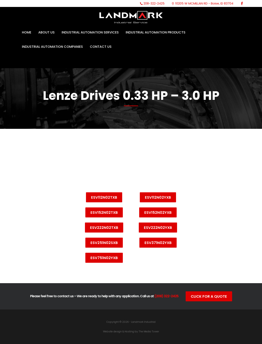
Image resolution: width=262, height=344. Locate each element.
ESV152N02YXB (158, 212)
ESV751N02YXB (104, 257)
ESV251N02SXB (104, 242)
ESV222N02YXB (158, 227)
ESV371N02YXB (158, 242)
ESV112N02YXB (158, 197)
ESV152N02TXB (104, 212)
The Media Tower (149, 331)
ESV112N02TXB (104, 197)
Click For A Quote (209, 296)
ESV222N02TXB (104, 227)
